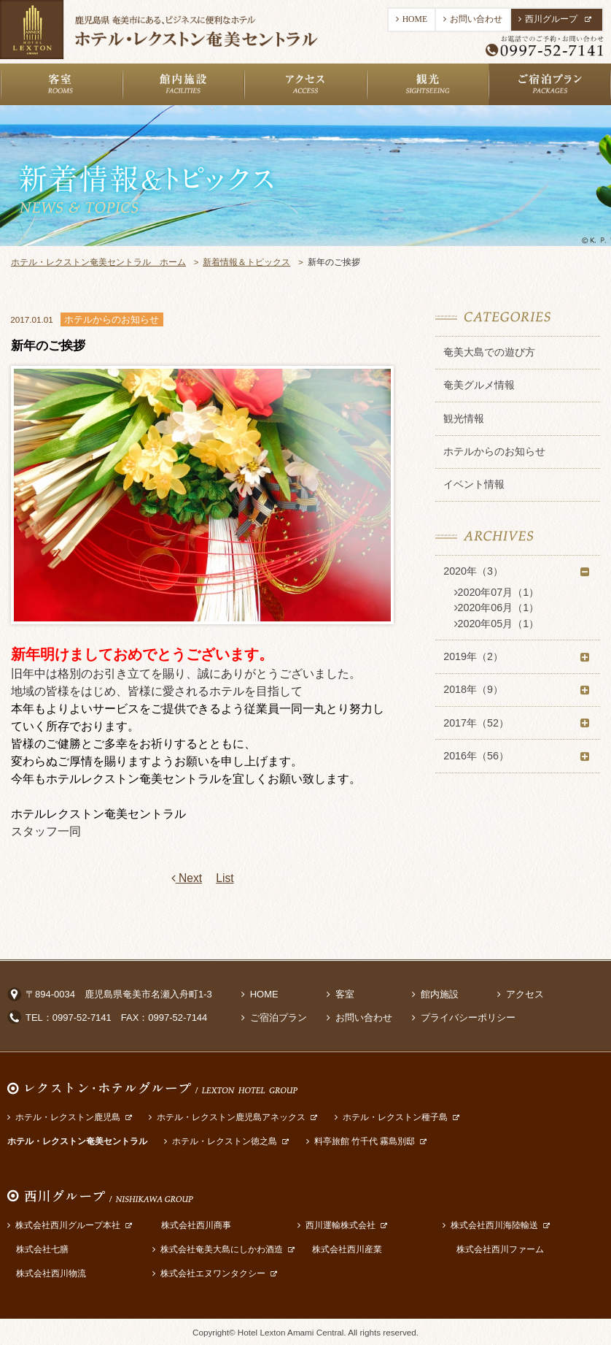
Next (186, 878)
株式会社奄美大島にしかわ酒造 (217, 1249)
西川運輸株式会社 (336, 1225)
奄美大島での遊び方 (489, 352)
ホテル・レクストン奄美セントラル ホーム (98, 262)
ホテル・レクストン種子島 (391, 1117)
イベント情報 (474, 484)
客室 (340, 994)
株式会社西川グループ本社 (63, 1225)
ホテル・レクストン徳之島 (220, 1141)
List (224, 878)
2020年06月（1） (497, 607)
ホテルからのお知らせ (494, 451)
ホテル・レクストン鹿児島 (63, 1117)
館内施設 (435, 994)
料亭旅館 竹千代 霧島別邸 (361, 1141)
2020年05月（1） (497, 623)
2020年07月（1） (497, 592)
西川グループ (554, 19)
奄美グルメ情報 (479, 385)
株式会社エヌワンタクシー (208, 1273)
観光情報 (463, 418)
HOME (411, 19)
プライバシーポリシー (463, 1017)
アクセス (520, 994)
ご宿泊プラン (274, 1017)
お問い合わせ (472, 19)
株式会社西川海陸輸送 (490, 1225)
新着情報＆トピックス (246, 262)
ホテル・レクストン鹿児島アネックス (227, 1117)
